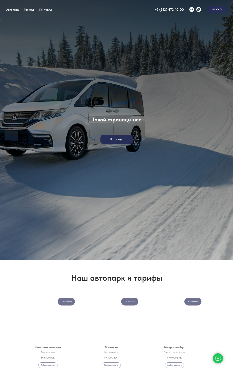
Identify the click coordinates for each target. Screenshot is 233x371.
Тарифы (29, 9)
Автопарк (12, 9)
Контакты (45, 9)
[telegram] (191, 9)
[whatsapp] (198, 9)
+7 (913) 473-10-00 (169, 9)
